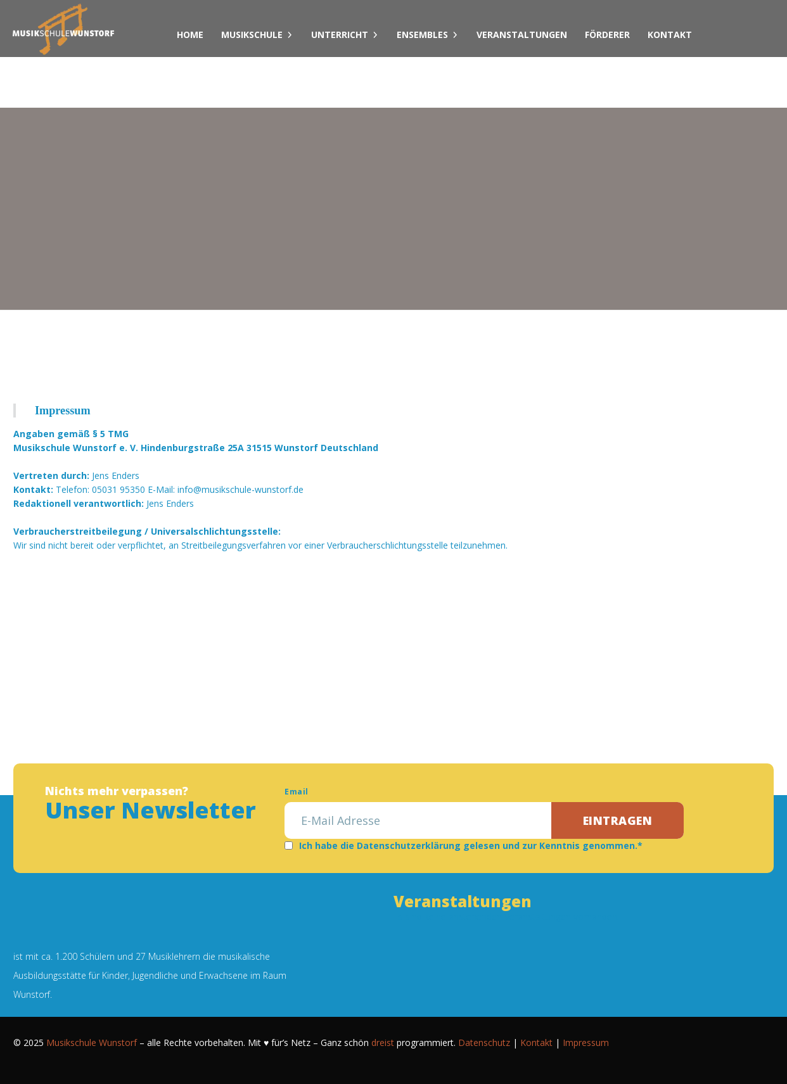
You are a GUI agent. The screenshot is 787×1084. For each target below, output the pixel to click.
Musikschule (252, 35)
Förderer (607, 35)
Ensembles (422, 35)
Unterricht (339, 35)
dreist (382, 1042)
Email (296, 791)
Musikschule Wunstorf (91, 1042)
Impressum (586, 1042)
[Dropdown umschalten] (289, 35)
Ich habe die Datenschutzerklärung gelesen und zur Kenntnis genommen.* (471, 845)
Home (190, 35)
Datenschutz (484, 1042)
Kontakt (670, 35)
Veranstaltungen (522, 35)
